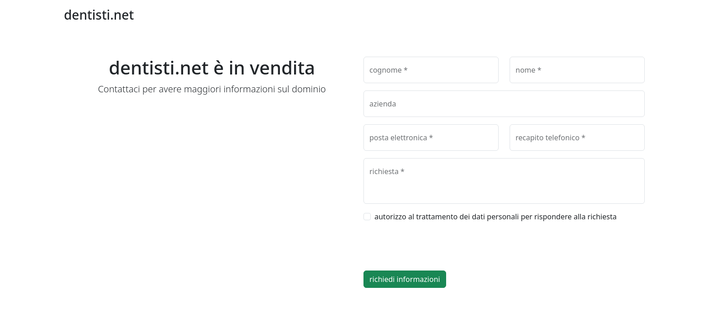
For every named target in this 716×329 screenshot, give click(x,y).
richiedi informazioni (404, 279)
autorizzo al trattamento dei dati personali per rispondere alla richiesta (495, 217)
